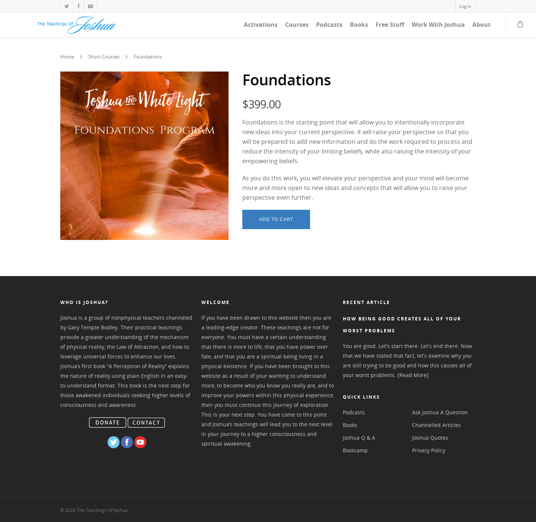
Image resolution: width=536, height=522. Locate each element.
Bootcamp (355, 450)
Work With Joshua (438, 24)
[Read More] (413, 375)
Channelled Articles (436, 424)
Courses (297, 24)
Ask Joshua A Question (440, 412)
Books (359, 24)
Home (67, 57)
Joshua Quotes (430, 437)
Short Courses (103, 57)
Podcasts (329, 24)
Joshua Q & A (359, 437)
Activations (261, 24)
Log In (465, 6)
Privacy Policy (428, 450)
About (481, 24)
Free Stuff (390, 24)
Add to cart (276, 219)
